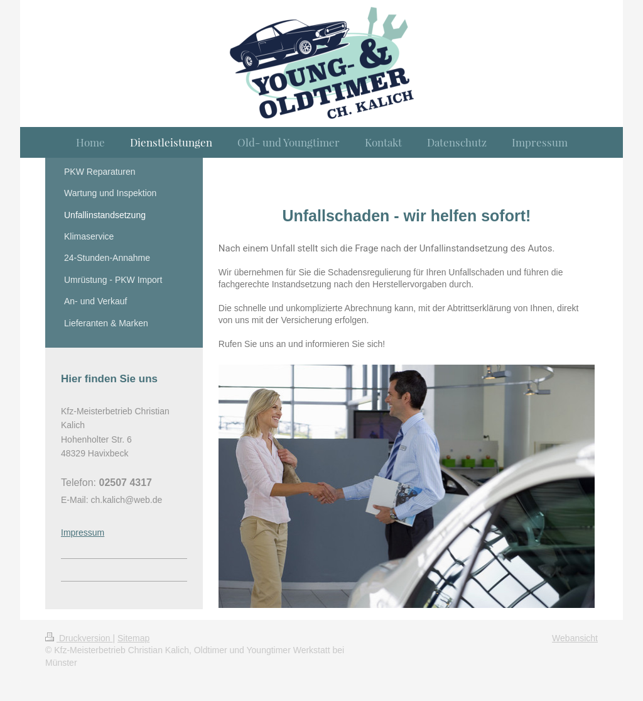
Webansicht (575, 638)
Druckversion (78, 638)
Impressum (82, 532)
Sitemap (133, 638)
